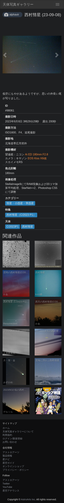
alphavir (14, 14)
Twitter (6, 483)
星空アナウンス (11, 490)
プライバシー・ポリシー (16, 469)
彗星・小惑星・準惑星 (20, 203)
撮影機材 (10, 149)
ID (6, 105)
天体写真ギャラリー (18, 4)
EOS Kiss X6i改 (37, 158)
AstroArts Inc (28, 499)
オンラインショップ (13, 466)
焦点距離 (10, 168)
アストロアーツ (11, 452)
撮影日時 (10, 116)
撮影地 (9, 138)
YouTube (7, 487)
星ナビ (6, 459)
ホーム (6, 428)
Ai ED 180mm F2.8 (36, 154)
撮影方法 (10, 127)
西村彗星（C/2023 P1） (21, 214)
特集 (8, 209)
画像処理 (10, 179)
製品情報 (7, 455)
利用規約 (7, 435)
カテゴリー (12, 198)
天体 (8, 221)
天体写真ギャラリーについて (18, 431)
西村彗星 (27, 226)
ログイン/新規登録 (12, 438)
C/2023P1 (12, 226)
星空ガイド (9, 462)
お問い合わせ (10, 442)
